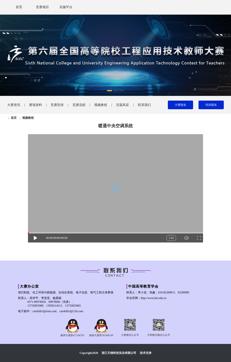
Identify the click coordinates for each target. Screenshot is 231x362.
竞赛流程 (79, 105)
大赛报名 (180, 104)
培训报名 (211, 104)
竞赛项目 (42, 7)
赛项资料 (35, 105)
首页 (19, 7)
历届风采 (122, 105)
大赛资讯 (13, 105)
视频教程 (100, 105)
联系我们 (144, 105)
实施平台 (65, 7)
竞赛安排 (57, 105)
